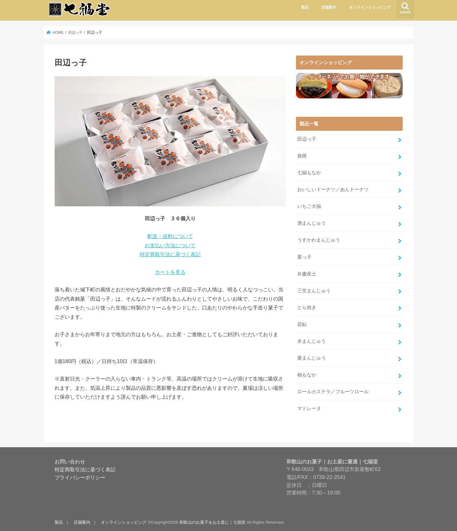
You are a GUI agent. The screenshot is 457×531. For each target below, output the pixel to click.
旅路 (302, 155)
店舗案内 (328, 7)
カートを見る (170, 272)
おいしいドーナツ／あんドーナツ (333, 189)
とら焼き (306, 306)
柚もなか (306, 373)
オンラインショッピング (370, 7)
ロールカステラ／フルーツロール (333, 390)
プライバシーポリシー (80, 476)
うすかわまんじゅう (318, 239)
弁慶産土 (306, 272)
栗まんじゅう (311, 356)
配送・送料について (170, 236)
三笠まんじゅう (314, 289)
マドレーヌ (309, 407)
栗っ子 (304, 256)
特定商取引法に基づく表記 (170, 254)
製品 (305, 7)
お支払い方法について (170, 245)
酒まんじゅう (311, 222)
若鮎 (302, 323)
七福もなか (309, 172)
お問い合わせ (70, 460)
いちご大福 (309, 205)
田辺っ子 (306, 138)
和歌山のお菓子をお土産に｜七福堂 (212, 521)
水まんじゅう (311, 340)
